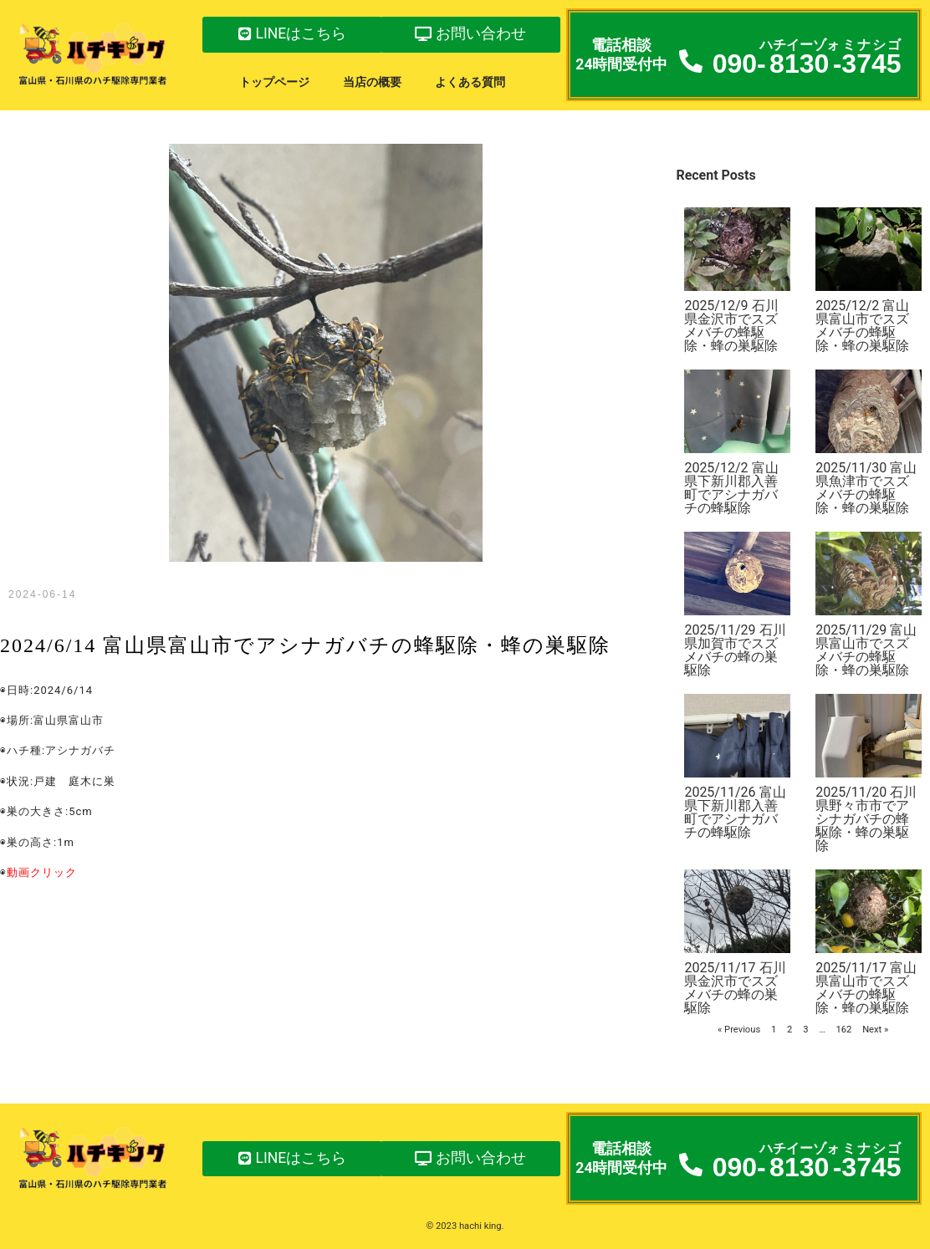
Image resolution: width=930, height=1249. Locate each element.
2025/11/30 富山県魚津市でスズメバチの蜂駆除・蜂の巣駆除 (866, 488)
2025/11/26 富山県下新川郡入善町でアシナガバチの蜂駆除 (734, 812)
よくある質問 (470, 82)
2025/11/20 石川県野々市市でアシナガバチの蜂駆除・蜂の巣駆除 (866, 819)
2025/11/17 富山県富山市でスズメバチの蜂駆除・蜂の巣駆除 (866, 988)
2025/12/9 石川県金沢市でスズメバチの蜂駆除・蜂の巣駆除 (731, 326)
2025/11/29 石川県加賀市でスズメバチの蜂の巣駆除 (734, 650)
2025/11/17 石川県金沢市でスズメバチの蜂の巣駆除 (734, 988)
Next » (875, 1029)
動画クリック (42, 872)
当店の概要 (372, 82)
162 (843, 1029)
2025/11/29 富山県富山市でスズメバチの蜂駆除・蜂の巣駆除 (866, 650)
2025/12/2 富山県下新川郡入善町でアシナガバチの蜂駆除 (731, 488)
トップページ (274, 82)
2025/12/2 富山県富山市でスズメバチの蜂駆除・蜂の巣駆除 (862, 326)
